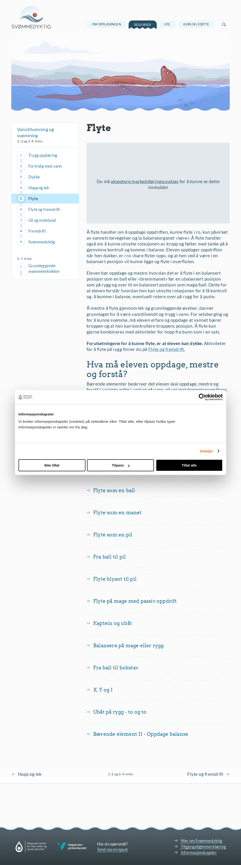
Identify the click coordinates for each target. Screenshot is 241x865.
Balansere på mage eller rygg (128, 645)
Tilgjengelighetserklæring (203, 846)
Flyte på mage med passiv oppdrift (135, 601)
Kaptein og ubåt (112, 623)
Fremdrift (37, 231)
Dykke (34, 176)
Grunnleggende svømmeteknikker (44, 268)
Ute (167, 24)
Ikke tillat (51, 465)
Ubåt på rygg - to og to (120, 712)
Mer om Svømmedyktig (201, 840)
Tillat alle (189, 465)
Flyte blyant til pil (115, 579)
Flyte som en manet (117, 512)
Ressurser (142, 25)
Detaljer (206, 451)
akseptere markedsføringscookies (144, 181)
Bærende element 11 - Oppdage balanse (140, 734)
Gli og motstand (42, 220)
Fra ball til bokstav (115, 668)
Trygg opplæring (42, 155)
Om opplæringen (106, 24)
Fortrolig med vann (45, 166)
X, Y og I (103, 690)
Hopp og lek (38, 187)
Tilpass (121, 465)
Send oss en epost (112, 849)
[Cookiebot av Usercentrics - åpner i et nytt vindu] (202, 397)
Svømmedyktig (41, 241)
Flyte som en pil (112, 535)
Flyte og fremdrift (44, 209)
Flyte (33, 198)
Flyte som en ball (114, 490)
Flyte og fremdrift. (166, 349)
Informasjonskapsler (199, 852)
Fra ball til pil (109, 557)
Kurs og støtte (196, 24)
